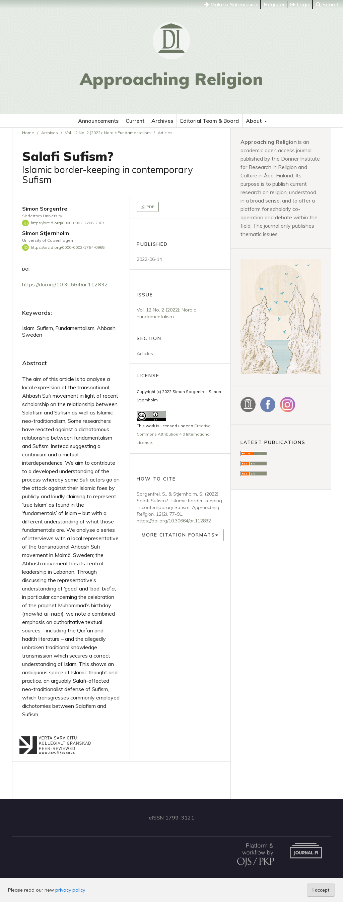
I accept (321, 890)
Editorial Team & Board (209, 120)
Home (28, 132)
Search (328, 4)
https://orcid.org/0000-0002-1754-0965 (68, 247)
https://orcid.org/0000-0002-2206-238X (68, 222)
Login (300, 4)
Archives (162, 120)
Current (135, 120)
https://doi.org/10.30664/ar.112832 (65, 284)
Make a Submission (231, 4)
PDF (149, 206)
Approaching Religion (171, 79)
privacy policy (70, 890)
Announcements (98, 120)
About (254, 120)
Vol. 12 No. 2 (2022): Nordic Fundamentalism (108, 132)
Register (274, 4)
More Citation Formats (178, 535)
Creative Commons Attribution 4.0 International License (174, 434)
